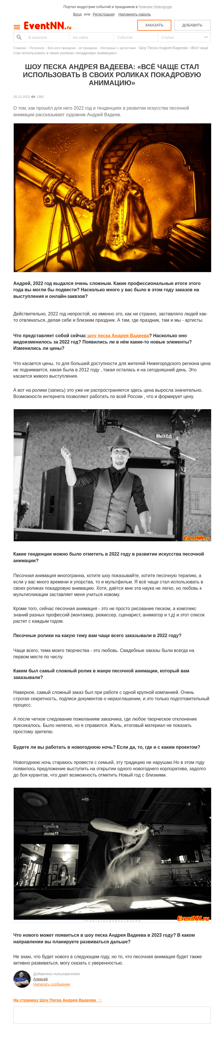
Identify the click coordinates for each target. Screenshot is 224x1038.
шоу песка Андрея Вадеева (117, 335)
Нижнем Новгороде (155, 7)
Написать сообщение (51, 984)
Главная (19, 48)
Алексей (40, 979)
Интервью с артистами (118, 48)
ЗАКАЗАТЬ (154, 25)
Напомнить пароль (134, 14)
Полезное (37, 48)
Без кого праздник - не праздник (72, 48)
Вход (77, 14)
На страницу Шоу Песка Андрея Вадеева (57, 1000)
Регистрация (103, 14)
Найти (18, 37)
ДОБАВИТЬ (192, 25)
